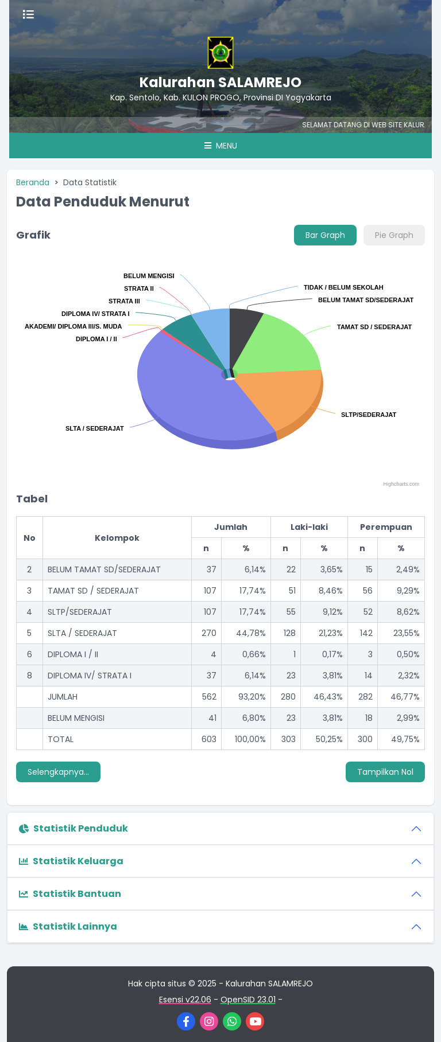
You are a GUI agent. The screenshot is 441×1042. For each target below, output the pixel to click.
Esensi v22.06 (185, 999)
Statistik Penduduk (73, 828)
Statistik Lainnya (68, 926)
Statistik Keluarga (71, 861)
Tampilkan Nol (385, 772)
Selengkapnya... (58, 772)
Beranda (32, 182)
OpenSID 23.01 (248, 999)
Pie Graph (394, 235)
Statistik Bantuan (70, 893)
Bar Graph (325, 235)
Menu (220, 145)
